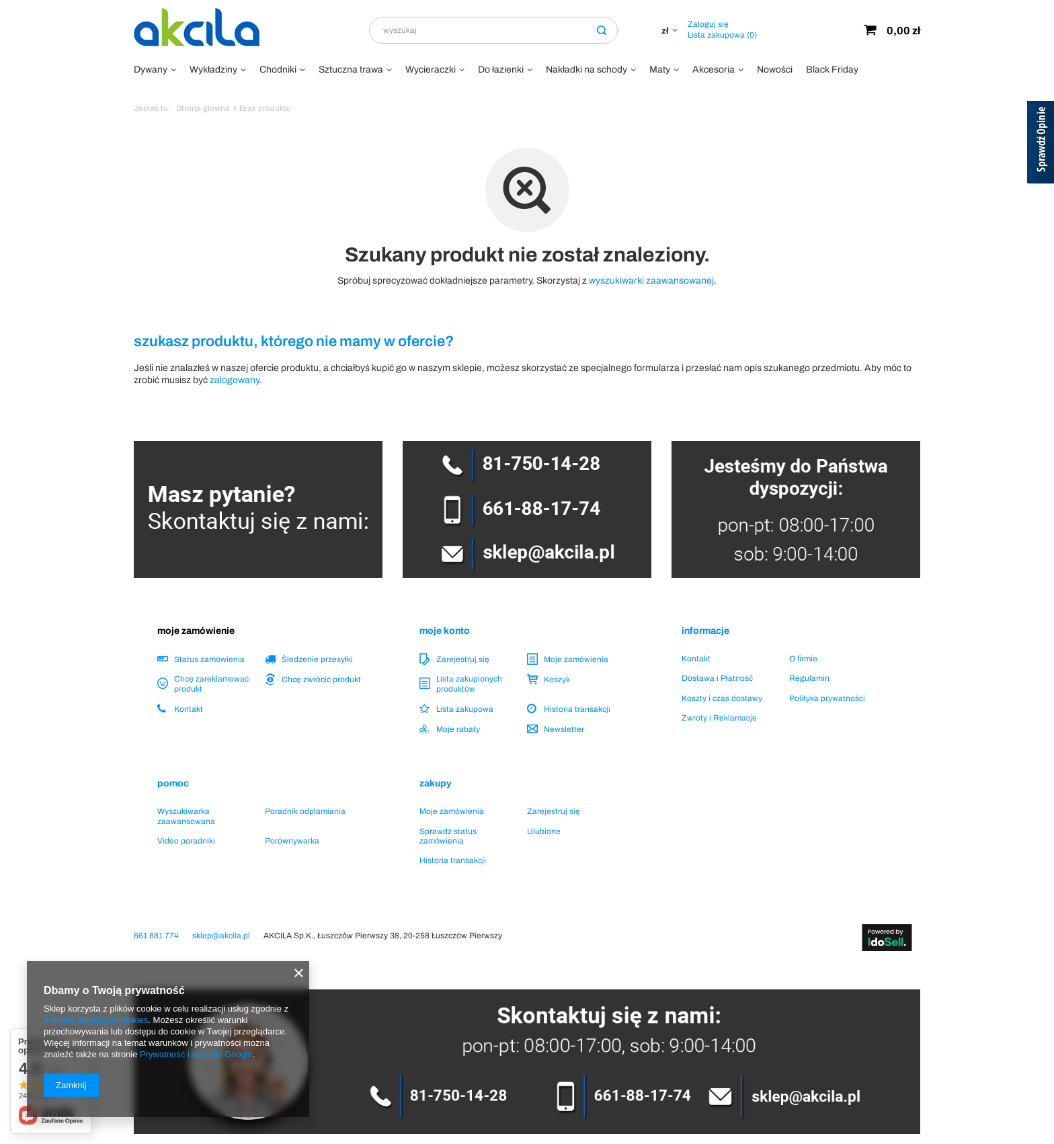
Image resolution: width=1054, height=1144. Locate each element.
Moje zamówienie (196, 631)
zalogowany (234, 380)
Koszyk (557, 679)
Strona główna (203, 108)
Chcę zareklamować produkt (211, 683)
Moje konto (444, 631)
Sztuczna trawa (351, 70)
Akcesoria (713, 70)
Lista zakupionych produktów (469, 683)
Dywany (150, 70)
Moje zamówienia (576, 659)
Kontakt (188, 709)
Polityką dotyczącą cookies (96, 1020)
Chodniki (277, 70)
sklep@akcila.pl (221, 935)
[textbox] (493, 30)
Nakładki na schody (586, 70)
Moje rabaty (458, 729)
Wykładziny (213, 70)
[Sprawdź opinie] (1040, 144)
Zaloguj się (708, 24)
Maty (659, 70)
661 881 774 (156, 935)
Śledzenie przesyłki (317, 659)
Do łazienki (501, 70)
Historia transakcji (577, 709)
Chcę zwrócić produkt (321, 679)
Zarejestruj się (462, 659)
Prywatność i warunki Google (196, 1054)
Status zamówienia (209, 659)
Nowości (775, 70)
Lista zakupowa (722, 35)
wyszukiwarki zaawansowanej (651, 281)
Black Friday (832, 70)
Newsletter (564, 729)
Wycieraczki (430, 70)
